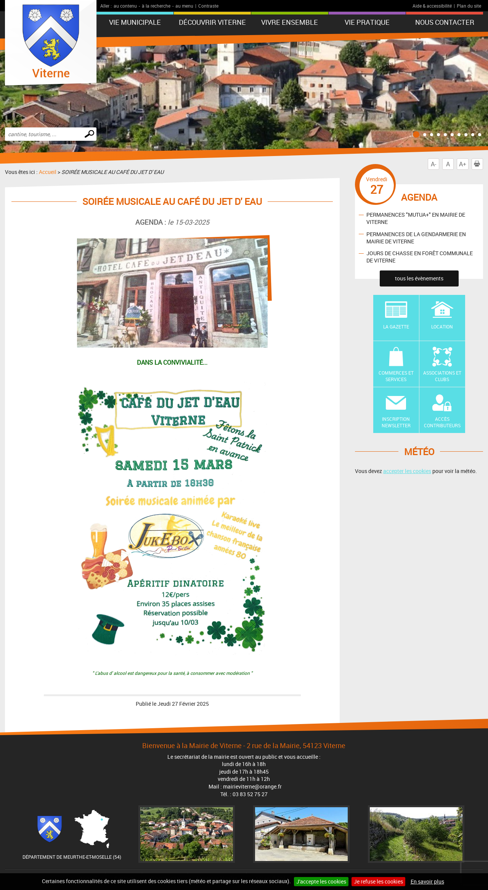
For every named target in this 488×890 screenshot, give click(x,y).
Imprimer (478, 164)
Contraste (208, 6)
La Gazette (396, 326)
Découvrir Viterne (212, 22)
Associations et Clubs (442, 376)
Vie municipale (135, 22)
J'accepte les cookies (321, 881)
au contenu (125, 6)
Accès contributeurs (442, 422)
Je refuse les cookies (378, 881)
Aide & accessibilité (432, 6)
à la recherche (156, 6)
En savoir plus (427, 881)
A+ (462, 164)
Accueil (47, 171)
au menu (184, 6)
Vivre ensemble (289, 22)
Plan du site (469, 6)
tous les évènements (419, 278)
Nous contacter (444, 22)
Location (442, 326)
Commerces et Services (396, 376)
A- (433, 164)
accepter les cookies (407, 471)
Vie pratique (367, 22)
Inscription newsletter (396, 422)
